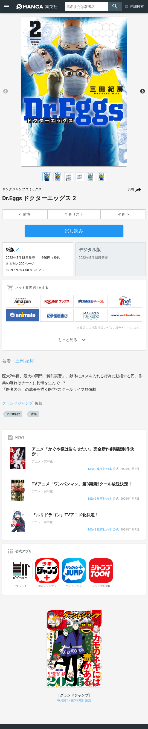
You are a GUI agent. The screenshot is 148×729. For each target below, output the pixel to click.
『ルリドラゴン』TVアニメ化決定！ (65, 514)
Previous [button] (5, 91)
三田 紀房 (24, 360)
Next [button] (142, 91)
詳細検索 (137, 6)
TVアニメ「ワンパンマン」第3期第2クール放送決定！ (82, 484)
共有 (131, 189)
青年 (34, 414)
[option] (74, 91)
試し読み (74, 230)
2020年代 (13, 414)
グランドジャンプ (17, 403)
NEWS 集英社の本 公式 (103, 469)
